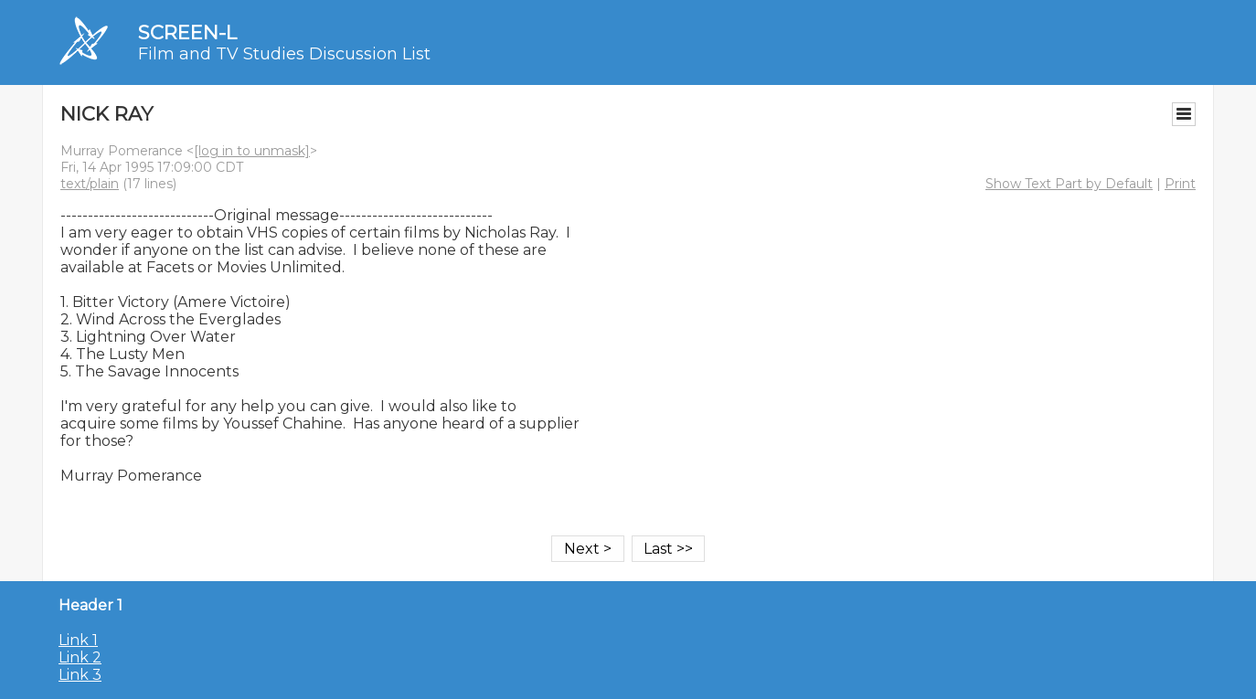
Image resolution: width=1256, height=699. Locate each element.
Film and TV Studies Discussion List (284, 54)
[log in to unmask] (252, 151)
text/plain (89, 183)
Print (1180, 183)
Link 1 (78, 640)
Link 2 (80, 657)
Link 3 (80, 674)
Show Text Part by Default (1069, 183)
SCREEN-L (187, 32)
